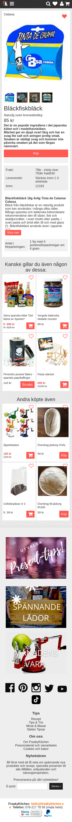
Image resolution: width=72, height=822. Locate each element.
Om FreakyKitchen (36, 742)
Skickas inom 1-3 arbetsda (47, 179)
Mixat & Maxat (36, 726)
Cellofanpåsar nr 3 (14, 503)
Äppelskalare (11, 445)
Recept (36, 719)
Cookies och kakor (36, 748)
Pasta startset (45, 374)
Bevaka (27, 384)
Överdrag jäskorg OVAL (51, 445)
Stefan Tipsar (36, 729)
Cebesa (9, 14)
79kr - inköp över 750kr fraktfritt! (46, 171)
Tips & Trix (36, 722)
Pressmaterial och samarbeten (36, 745)
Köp (30, 325)
